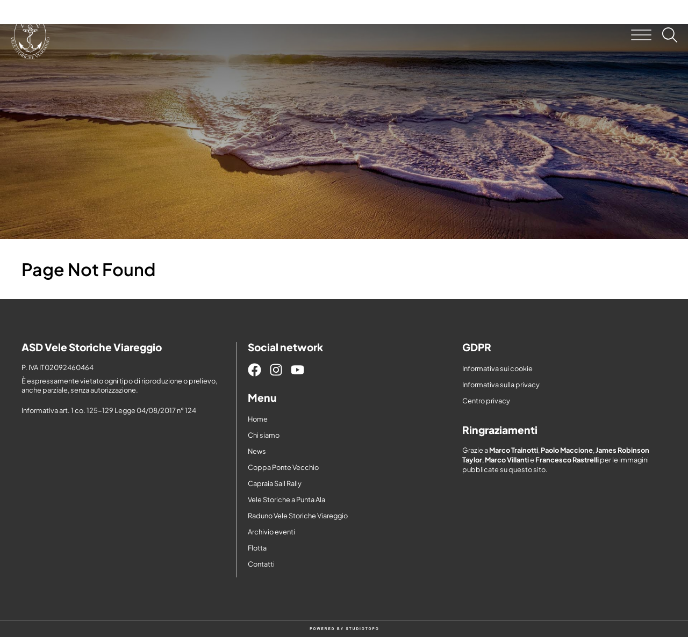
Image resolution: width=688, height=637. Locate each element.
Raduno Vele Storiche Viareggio (298, 515)
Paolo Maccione (567, 450)
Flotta (257, 548)
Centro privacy (486, 400)
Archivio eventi (271, 531)
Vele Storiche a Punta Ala (286, 499)
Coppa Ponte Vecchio (283, 467)
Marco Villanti (507, 459)
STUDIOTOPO (362, 629)
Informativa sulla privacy (501, 384)
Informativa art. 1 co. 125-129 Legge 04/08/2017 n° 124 (109, 410)
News (257, 451)
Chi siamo (264, 435)
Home (258, 419)
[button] (641, 35)
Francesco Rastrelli (567, 459)
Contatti (261, 564)
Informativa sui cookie (497, 368)
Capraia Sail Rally (275, 483)
